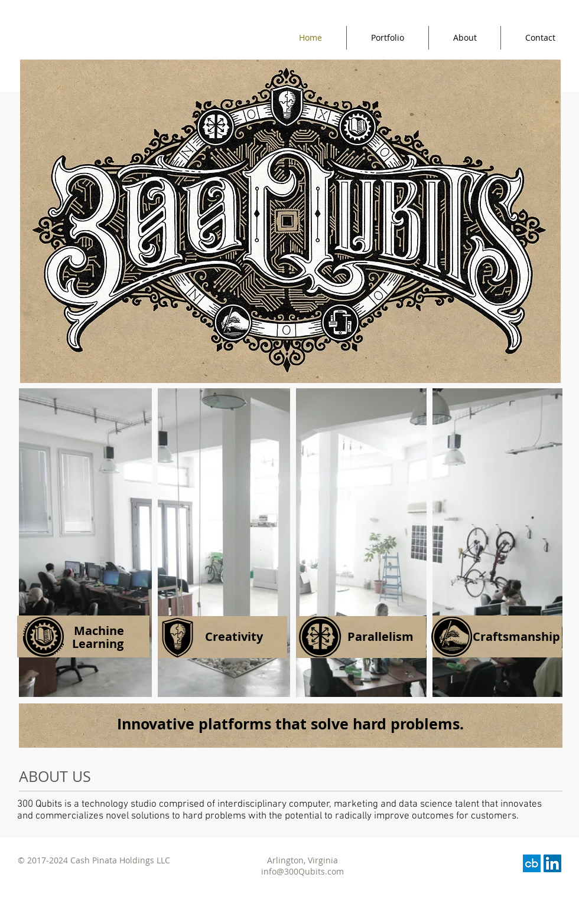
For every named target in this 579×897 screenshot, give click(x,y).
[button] (363, 636)
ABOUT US (55, 776)
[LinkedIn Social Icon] (552, 863)
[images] (532, 863)
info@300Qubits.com (302, 871)
